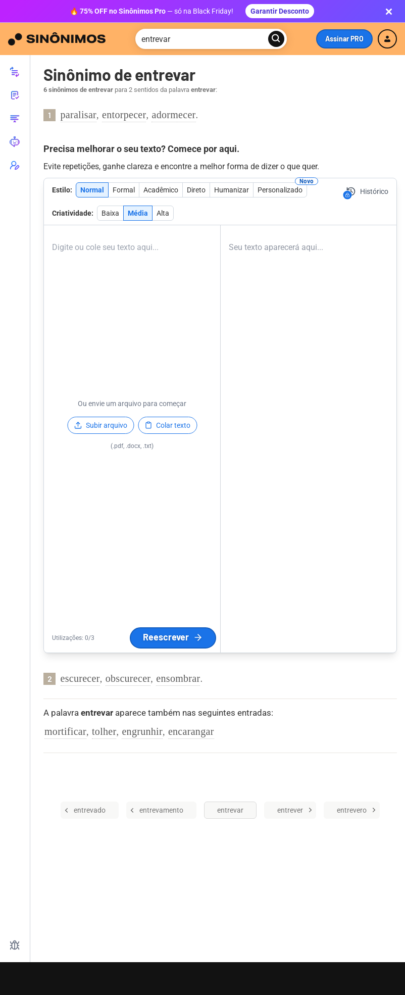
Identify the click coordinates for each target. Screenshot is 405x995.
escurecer (80, 678)
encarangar (191, 731)
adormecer (173, 114)
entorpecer (124, 114)
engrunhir (142, 731)
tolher (104, 731)
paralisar (79, 114)
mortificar (65, 731)
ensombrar (178, 678)
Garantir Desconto (279, 11)
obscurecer (128, 678)
